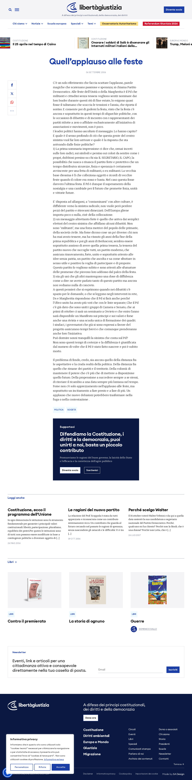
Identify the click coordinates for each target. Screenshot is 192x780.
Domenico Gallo (144, 629)
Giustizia (90, 748)
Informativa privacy (106, 774)
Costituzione (93, 730)
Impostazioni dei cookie (147, 774)
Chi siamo (18, 23)
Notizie (36, 23)
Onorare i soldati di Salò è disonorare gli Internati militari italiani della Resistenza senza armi (122, 46)
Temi (90, 23)
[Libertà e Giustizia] (94, 7)
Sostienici (92, 470)
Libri (12, 562)
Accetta (60, 767)
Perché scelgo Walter (148, 510)
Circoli (131, 729)
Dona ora (90, 718)
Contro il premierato (27, 621)
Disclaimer (88, 774)
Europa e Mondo (96, 742)
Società (71, 410)
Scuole (162, 749)
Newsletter (165, 754)
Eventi (131, 734)
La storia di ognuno (86, 621)
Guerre (137, 621)
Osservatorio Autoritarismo (119, 23)
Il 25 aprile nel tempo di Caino (36, 44)
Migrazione (92, 754)
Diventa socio (174, 9)
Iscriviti (173, 670)
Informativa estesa (54, 759)
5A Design (173, 774)
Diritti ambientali (96, 736)
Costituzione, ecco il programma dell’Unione (29, 512)
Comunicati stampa (139, 749)
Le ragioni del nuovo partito (93, 510)
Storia (162, 739)
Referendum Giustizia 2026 (161, 23)
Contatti (163, 759)
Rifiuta (42, 767)
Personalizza (21, 767)
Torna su (179, 764)
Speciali (75, 23)
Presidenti (164, 744)
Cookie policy (125, 774)
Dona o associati (168, 729)
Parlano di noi (136, 754)
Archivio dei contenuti (140, 759)
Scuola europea (56, 23)
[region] (40, 754)
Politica (58, 410)
